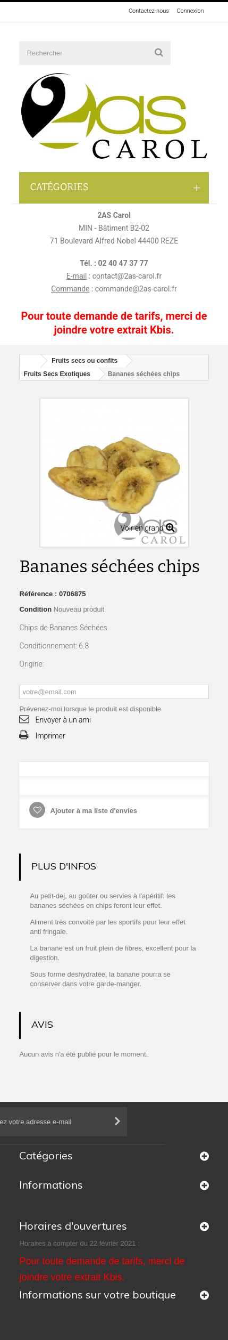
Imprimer (50, 736)
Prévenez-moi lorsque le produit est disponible (90, 709)
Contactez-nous (149, 10)
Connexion (190, 10)
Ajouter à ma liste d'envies (92, 811)
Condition (35, 609)
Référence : (38, 594)
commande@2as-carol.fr (136, 289)
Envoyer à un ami (63, 720)
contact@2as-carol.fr (127, 276)
